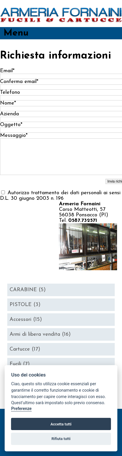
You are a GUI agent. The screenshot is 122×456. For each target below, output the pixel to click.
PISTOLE (25, 304)
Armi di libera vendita (40, 334)
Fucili (20, 364)
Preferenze (21, 408)
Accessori (26, 319)
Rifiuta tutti (61, 438)
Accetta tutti (61, 424)
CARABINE (28, 290)
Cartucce (25, 349)
